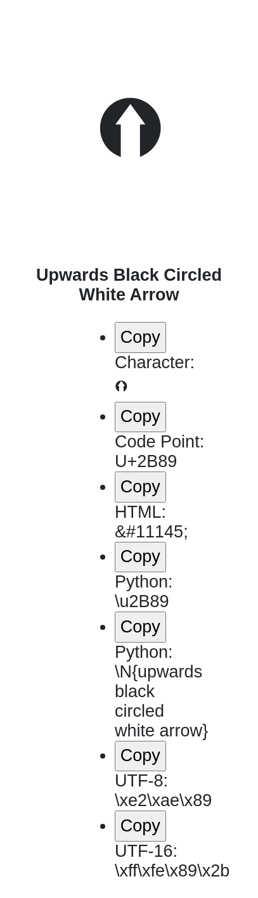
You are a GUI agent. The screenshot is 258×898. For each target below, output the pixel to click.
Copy (140, 337)
